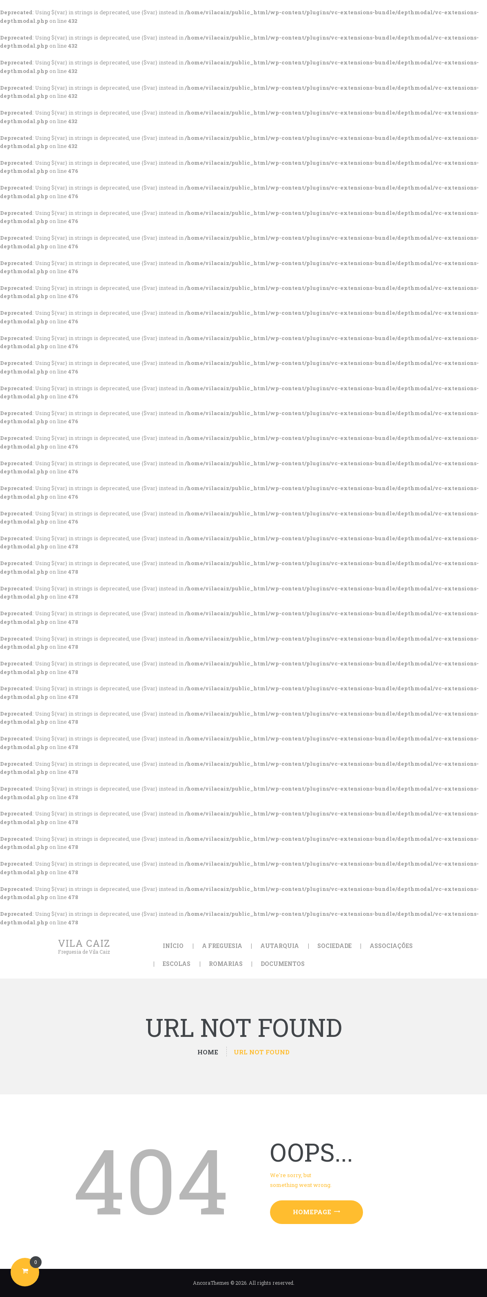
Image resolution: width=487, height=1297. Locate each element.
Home (207, 1052)
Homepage (312, 1212)
